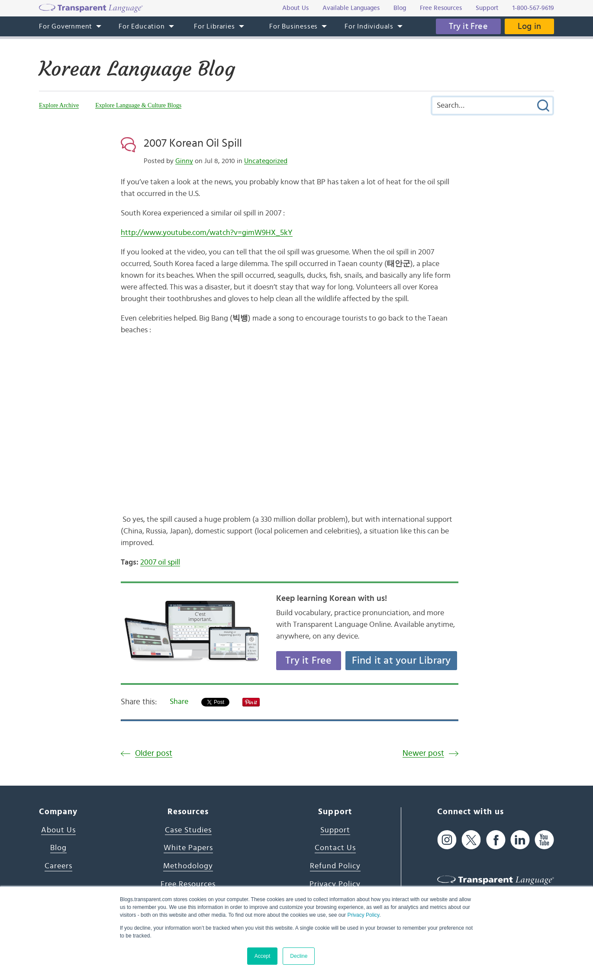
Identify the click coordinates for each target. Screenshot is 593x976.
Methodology (188, 866)
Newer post (423, 753)
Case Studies (188, 830)
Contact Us (335, 848)
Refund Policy (335, 866)
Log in (529, 26)
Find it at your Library (401, 660)
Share (179, 702)
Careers (58, 866)
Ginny (184, 160)
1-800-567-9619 (533, 8)
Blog (58, 848)
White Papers (188, 848)
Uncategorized (265, 160)
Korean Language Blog (137, 68)
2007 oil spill (160, 562)
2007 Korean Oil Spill (193, 143)
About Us (58, 830)
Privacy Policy (363, 915)
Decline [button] (298, 956)
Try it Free (468, 26)
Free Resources (188, 884)
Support (335, 830)
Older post (153, 753)
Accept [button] (263, 956)
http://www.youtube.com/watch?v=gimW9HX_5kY (207, 233)
